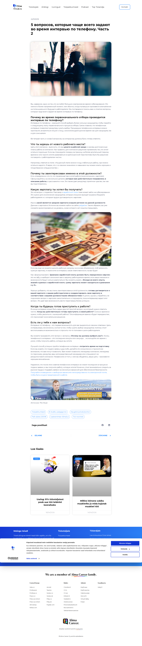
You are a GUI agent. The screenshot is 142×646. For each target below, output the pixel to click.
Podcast (85, 7)
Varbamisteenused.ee (71, 610)
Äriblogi (45, 7)
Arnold (49, 587)
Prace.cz (32, 596)
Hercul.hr (84, 596)
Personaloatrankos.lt (70, 604)
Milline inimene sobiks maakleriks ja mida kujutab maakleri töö (91, 504)
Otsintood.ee (68, 602)
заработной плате (70, 192)
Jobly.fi (100, 587)
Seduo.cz (50, 593)
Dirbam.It (67, 596)
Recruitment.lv (68, 607)
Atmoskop (33, 604)
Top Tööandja (98, 7)
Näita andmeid (31, 642)
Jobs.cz (32, 587)
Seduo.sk (50, 596)
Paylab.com (50, 604)
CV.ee (66, 593)
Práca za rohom (35, 599)
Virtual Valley (85, 599)
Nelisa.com (33, 607)
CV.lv (65, 590)
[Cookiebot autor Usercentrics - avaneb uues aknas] (13, 642)
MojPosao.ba (85, 590)
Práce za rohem (35, 602)
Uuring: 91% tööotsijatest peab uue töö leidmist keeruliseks (50, 502)
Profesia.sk (33, 590)
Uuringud (56, 7)
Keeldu (125, 638)
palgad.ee (83, 205)
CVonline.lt (67, 587)
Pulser (83, 602)
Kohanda (125, 632)
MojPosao (84, 587)
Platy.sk (49, 602)
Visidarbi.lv (67, 599)
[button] (102, 425)
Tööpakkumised (70, 7)
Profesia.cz (33, 593)
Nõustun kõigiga (125, 627)
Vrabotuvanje (85, 593)
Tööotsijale (33, 7)
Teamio (49, 590)
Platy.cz (49, 599)
